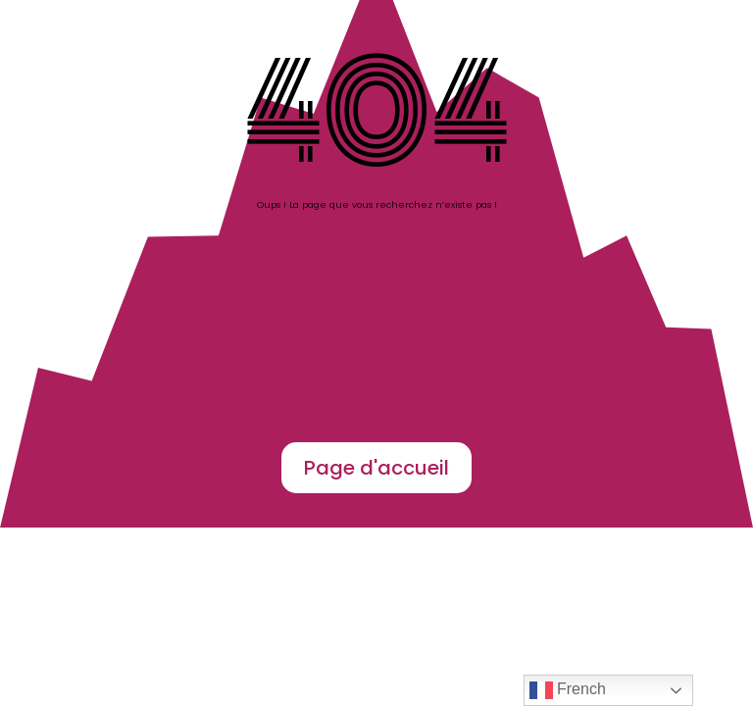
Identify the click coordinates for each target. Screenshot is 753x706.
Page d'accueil (376, 467)
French (567, 690)
